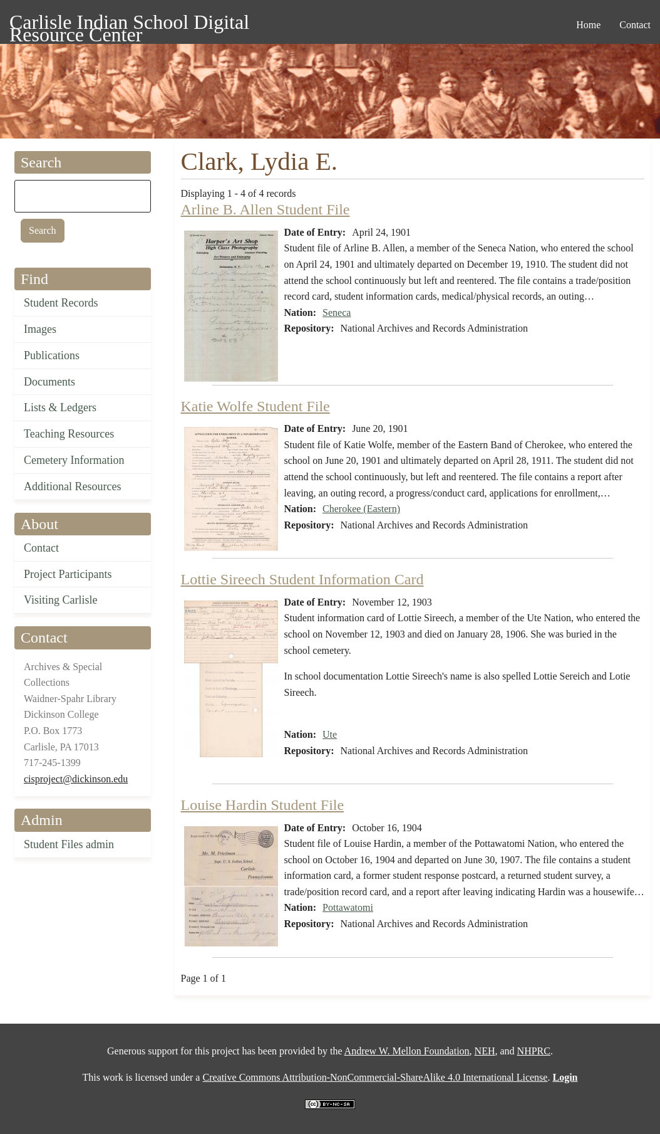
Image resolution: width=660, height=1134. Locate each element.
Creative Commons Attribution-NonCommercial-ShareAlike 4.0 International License (374, 1077)
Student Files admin (69, 844)
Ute (329, 734)
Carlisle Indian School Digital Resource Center (129, 24)
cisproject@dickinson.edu (76, 779)
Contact (41, 548)
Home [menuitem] (588, 24)
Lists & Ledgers (60, 407)
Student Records (61, 303)
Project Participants (67, 574)
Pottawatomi (347, 907)
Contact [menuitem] (635, 24)
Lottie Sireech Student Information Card (302, 579)
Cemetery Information (74, 460)
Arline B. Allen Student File (265, 209)
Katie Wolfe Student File (255, 406)
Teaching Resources (69, 434)
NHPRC (533, 1051)
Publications (52, 355)
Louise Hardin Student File (262, 805)
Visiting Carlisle (60, 600)
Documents (49, 381)
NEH (485, 1051)
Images (40, 329)
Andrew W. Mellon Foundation (407, 1051)
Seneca (336, 312)
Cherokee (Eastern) (361, 508)
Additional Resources (72, 486)
